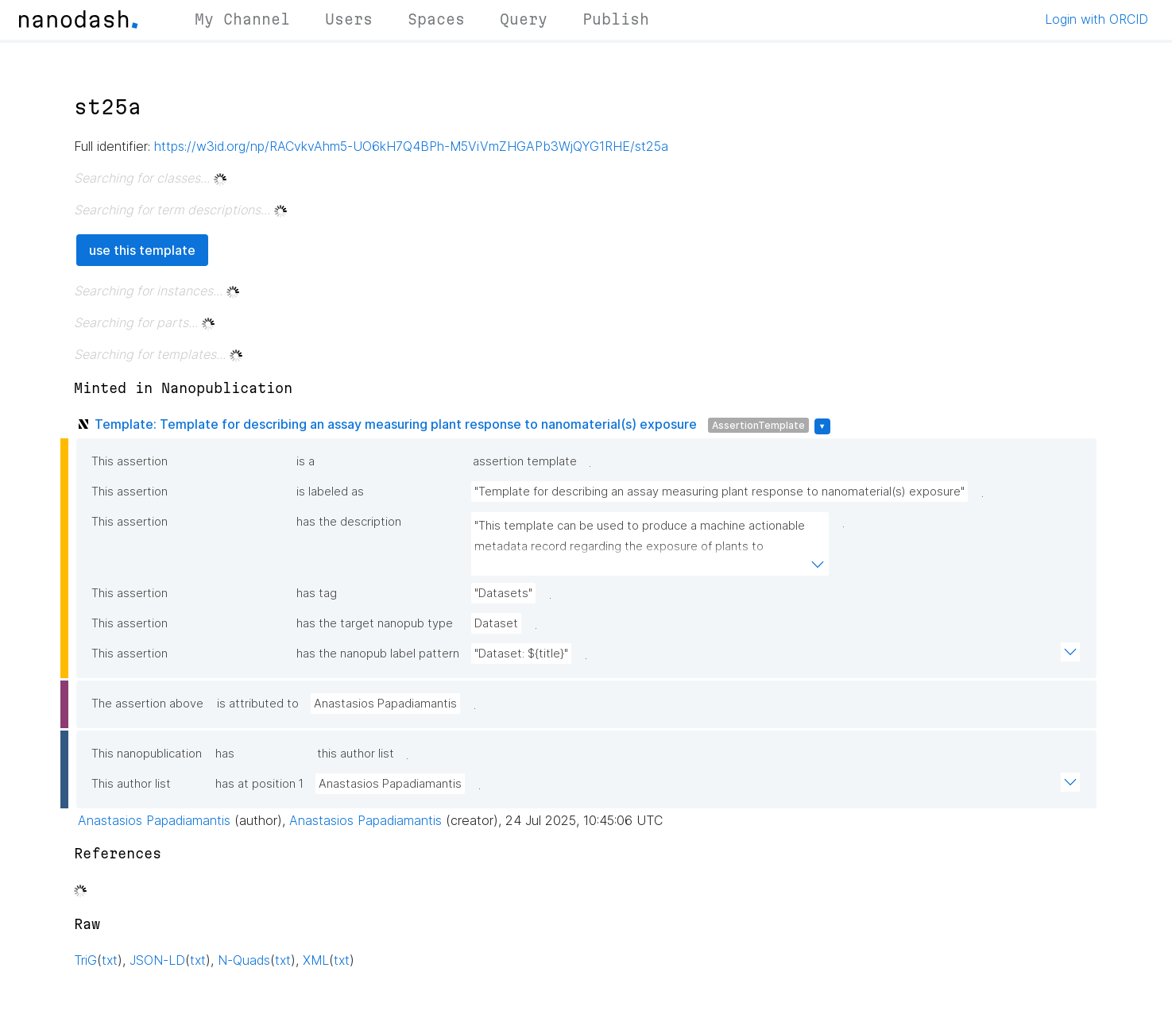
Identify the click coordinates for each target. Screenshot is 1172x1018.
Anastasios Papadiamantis (385, 703)
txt (110, 960)
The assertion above (147, 703)
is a (305, 461)
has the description (348, 522)
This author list (131, 784)
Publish (615, 19)
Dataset (496, 623)
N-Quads (244, 960)
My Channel (242, 19)
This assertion (129, 461)
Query (523, 19)
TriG (85, 960)
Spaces (436, 19)
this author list (355, 753)
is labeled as (330, 491)
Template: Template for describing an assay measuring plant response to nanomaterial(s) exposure (396, 424)
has (224, 753)
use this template (142, 250)
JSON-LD (157, 960)
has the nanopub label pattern (377, 653)
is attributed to (258, 703)
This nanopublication (146, 753)
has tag (316, 593)
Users (349, 19)
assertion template (525, 461)
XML (316, 960)
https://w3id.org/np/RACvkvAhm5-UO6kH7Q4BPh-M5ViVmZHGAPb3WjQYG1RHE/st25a (411, 146)
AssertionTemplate (758, 425)
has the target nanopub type (374, 623)
